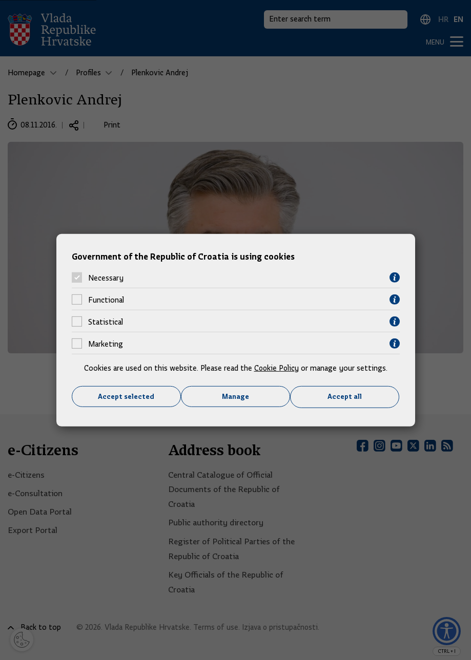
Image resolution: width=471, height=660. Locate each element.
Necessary (106, 277)
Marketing (105, 343)
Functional (106, 299)
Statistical (105, 321)
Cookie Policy (276, 368)
